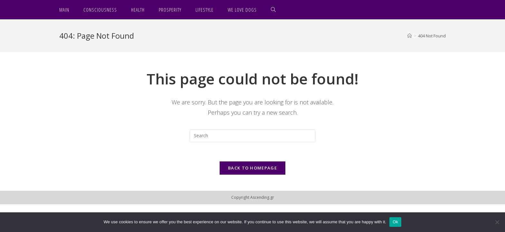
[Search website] (273, 9)
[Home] (409, 36)
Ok (395, 221)
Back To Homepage (252, 168)
